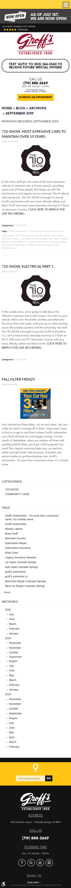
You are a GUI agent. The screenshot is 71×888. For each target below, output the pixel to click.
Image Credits (33, 882)
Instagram (49, 862)
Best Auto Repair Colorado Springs (25, 581)
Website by (42, 877)
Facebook (22, 862)
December (15, 642)
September (15, 713)
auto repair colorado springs (21, 567)
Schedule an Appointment (35, 97)
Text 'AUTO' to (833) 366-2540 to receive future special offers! (35, 65)
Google (31, 862)
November (15, 647)
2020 (8, 609)
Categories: (12, 481)
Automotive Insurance (18, 547)
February (14, 628)
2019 (8, 638)
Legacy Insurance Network (20, 557)
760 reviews (23, 29)
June (12, 619)
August (13, 661)
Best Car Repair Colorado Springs (36, 244)
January (13, 633)
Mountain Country (15, 538)
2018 (8, 694)
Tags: (6, 507)
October (13, 652)
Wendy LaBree (43, 235)
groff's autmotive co (39, 241)
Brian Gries (11, 552)
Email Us (34, 876)
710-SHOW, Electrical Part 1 (27, 266)
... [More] (6, 592)
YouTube (40, 862)
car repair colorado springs (34, 238)
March (12, 624)
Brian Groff (57, 235)
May (11, 675)
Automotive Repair (11, 238)
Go (49, 778)
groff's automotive (19, 241)
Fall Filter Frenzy (18, 379)
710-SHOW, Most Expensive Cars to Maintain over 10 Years (34, 134)
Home (7, 108)
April (11, 737)
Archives (37, 108)
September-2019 (20, 113)
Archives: (10, 601)
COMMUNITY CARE (17, 494)
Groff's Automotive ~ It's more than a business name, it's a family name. (32, 517)
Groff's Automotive (25, 235)
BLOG (20, 108)
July (11, 614)
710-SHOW (21, 225)
